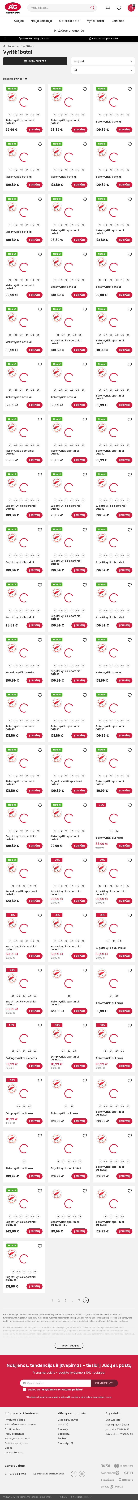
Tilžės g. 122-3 (113, 1424)
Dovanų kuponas (14, 1452)
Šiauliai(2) (63, 1438)
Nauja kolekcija (41, 21)
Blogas (8, 1447)
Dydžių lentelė (13, 1429)
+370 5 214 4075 (15, 1473)
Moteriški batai (69, 21)
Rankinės (118, 21)
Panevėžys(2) (65, 1443)
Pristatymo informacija (17, 1438)
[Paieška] (58, 8)
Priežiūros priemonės (69, 31)
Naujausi (103, 61)
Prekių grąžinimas (14, 1433)
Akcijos (19, 21)
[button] (133, 38)
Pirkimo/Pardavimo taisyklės (20, 1424)
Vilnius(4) (63, 1424)
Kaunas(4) (64, 1429)
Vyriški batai (95, 21)
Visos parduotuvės (68, 1419)
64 (103, 70)
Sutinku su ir (55, 1389)
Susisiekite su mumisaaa (49, 1473)
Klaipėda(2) (64, 1433)
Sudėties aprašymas (16, 1443)
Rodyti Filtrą (35, 61)
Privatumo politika (15, 1419)
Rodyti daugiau (69, 1345)
